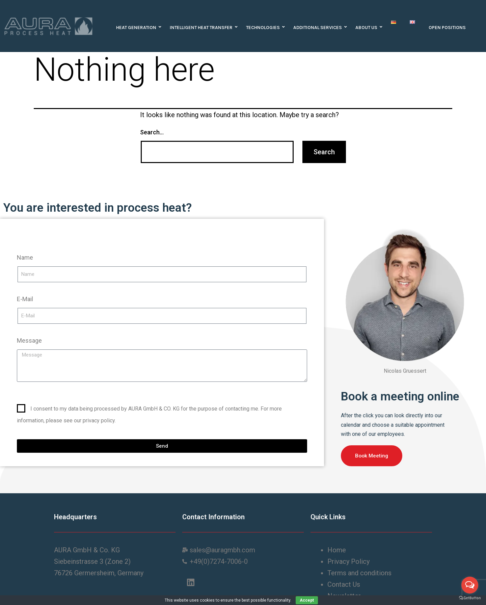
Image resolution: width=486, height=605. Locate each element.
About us (368, 27)
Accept (307, 600)
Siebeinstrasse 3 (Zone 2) (92, 561)
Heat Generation (138, 27)
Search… (152, 132)
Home (337, 550)
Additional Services (319, 27)
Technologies (264, 27)
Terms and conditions (360, 573)
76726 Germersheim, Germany (98, 573)
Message (29, 340)
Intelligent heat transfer (203, 27)
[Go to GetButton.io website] (470, 598)
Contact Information (213, 517)
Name (25, 257)
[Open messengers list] (469, 585)
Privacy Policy (349, 561)
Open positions (447, 27)
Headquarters (75, 517)
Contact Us (344, 584)
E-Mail (25, 298)
